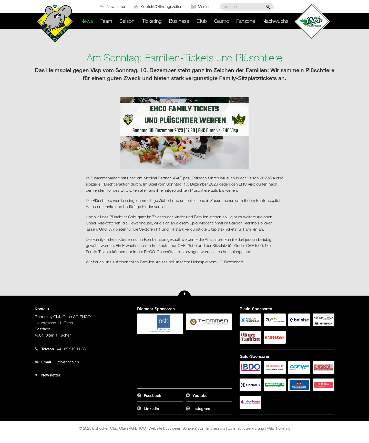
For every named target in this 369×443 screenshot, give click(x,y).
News (86, 21)
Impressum (215, 428)
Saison (127, 21)
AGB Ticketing (278, 428)
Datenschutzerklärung (246, 428)
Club (202, 21)
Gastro (221, 21)
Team (106, 21)
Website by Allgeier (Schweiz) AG (176, 428)
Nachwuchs (275, 21)
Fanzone (245, 21)
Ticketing (152, 21)
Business (179, 21)
